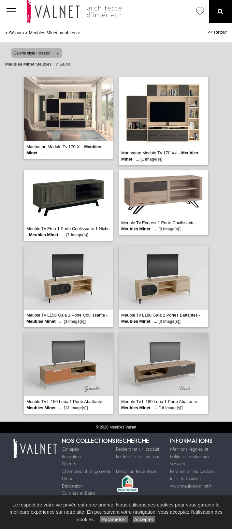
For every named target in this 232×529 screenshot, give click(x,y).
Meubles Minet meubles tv (54, 32)
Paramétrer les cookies (192, 471)
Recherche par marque (138, 456)
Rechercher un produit (137, 449)
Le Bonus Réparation (136, 471)
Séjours (16, 32)
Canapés (70, 449)
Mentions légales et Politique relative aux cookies (189, 456)
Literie (67, 478)
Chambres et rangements (86, 471)
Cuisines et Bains (78, 493)
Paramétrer (113, 519)
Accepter (144, 519)
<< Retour (217, 32)
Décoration (72, 486)
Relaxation (71, 456)
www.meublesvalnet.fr (191, 486)
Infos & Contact (185, 478)
